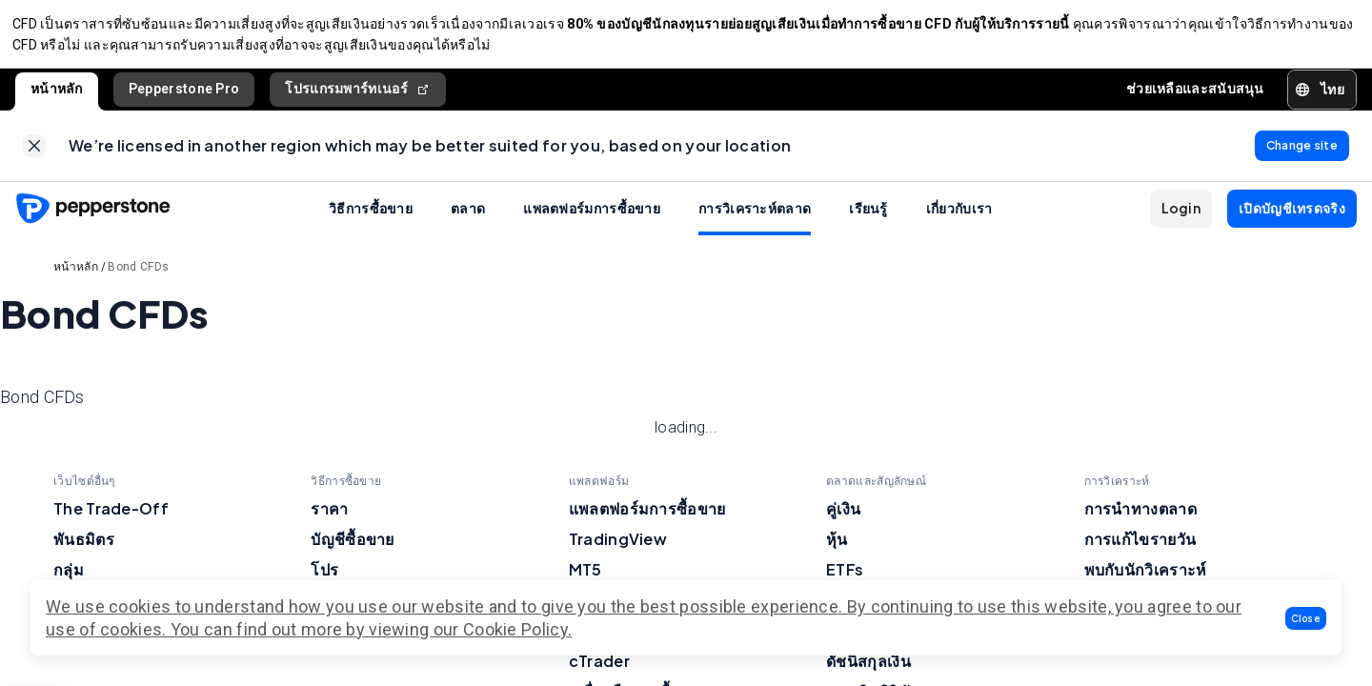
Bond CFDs (138, 278)
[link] (34, 154)
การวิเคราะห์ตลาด (754, 219)
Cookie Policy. (517, 629)
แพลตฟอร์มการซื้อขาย (591, 219)
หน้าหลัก (56, 94)
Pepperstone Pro (184, 94)
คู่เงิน (843, 520)
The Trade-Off (111, 520)
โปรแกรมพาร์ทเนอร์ (358, 95)
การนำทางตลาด (1140, 520)
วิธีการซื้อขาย (371, 219)
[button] (1306, 618)
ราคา (329, 520)
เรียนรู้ (868, 219)
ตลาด (468, 219)
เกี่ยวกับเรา (959, 219)
